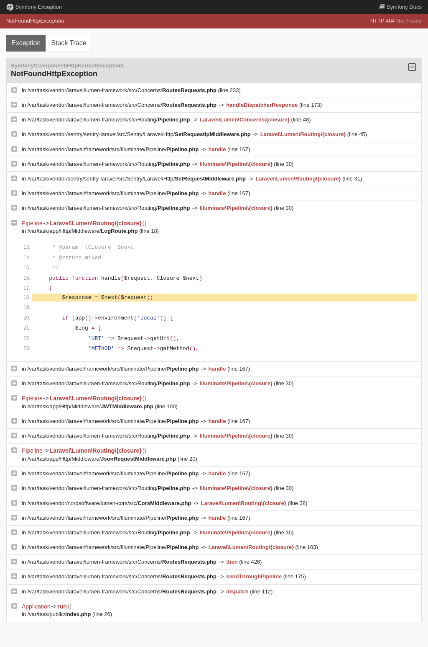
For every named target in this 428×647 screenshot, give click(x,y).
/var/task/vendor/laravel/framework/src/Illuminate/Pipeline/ (114, 149)
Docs (400, 7)
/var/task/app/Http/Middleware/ (83, 231)
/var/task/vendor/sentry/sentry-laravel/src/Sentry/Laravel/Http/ (140, 134)
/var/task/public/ (60, 614)
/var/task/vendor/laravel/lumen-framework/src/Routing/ (109, 119)
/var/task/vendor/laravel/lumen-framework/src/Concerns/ (123, 90)
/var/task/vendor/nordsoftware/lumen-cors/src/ (110, 503)
